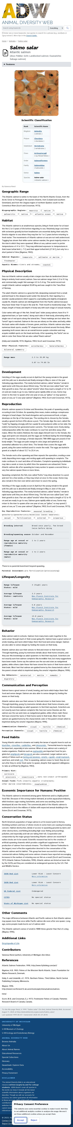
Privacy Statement (10, 1073)
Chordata (38, 138)
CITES (6, 897)
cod (21, 760)
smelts (44, 757)
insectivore (28, 777)
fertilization (24, 518)
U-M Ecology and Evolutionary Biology (18, 1033)
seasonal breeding (43, 511)
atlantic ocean (43, 214)
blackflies (6, 745)
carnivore (9, 774)
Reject (34, 1120)
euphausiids (38, 751)
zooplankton (41, 784)
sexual (7, 518)
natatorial (25, 675)
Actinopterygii (40, 153)
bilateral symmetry (14, 349)
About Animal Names (11, 1049)
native (47, 210)
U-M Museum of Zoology (12, 1029)
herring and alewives (32, 757)
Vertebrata (39, 146)
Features (10, 64)
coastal (47, 265)
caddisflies (26, 745)
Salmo (37, 173)
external (41, 518)
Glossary (5, 1061)
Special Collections (10, 1057)
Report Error (7, 1123)
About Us (6, 1045)
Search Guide (31, 35)
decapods (28, 754)
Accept (20, 1120)
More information (40, 876)
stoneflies (16, 745)
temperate (27, 257)
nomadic (54, 675)
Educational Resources (11, 1053)
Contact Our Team (10, 1120)
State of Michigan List (16, 903)
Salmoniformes (40, 160)
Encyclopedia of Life (10, 943)
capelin (52, 757)
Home (4, 41)
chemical (61, 727)
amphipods (15, 754)
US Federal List (12, 891)
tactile (47, 727)
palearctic (9, 214)
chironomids (41, 745)
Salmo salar (22, 41)
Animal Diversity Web (27, 22)
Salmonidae (39, 165)
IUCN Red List (11, 874)
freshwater (9, 261)
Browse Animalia (9, 1041)
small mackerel (63, 757)
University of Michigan (11, 1025)
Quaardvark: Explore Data (13, 1065)
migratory (9, 679)
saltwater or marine (48, 257)
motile (40, 675)
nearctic (33, 210)
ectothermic (37, 346)
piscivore (11, 777)
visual (33, 727)
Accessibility (7, 1069)
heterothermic (56, 346)
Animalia (12, 41)
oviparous (58, 518)
